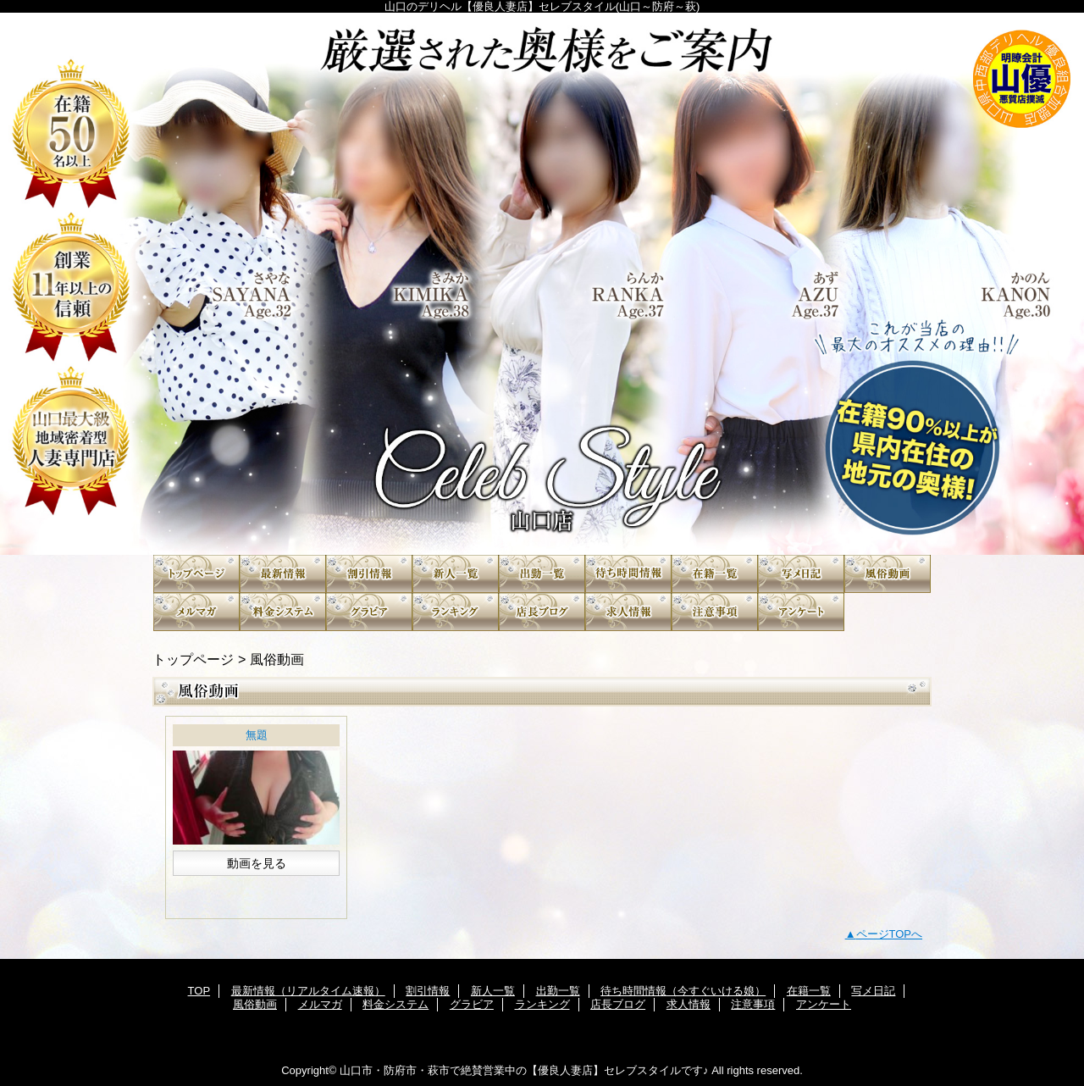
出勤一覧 (542, 574)
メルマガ (196, 612)
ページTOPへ (889, 934)
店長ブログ (542, 612)
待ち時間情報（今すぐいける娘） (628, 574)
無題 (257, 735)
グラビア (369, 612)
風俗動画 (887, 574)
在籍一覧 (715, 574)
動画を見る (256, 863)
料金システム (283, 612)
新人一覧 (455, 574)
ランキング (455, 612)
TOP (196, 574)
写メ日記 (801, 574)
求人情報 (628, 612)
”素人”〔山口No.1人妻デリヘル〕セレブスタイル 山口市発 (542, 284)
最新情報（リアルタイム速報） (283, 574)
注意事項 (715, 612)
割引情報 (369, 574)
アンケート (801, 612)
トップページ (193, 659)
